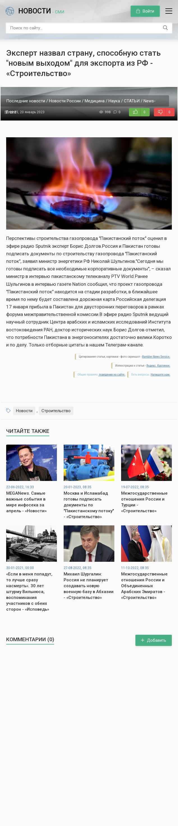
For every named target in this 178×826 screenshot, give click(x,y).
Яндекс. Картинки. (158, 365)
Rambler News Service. (156, 356)
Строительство (56, 410)
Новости (41, 11)
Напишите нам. (160, 374)
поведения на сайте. (111, 374)
